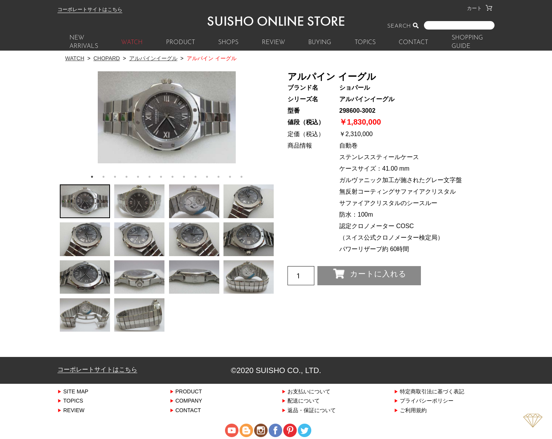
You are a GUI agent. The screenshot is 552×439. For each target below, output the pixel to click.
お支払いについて (309, 391)
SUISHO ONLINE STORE (276, 21)
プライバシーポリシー (426, 400)
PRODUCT (180, 42)
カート (479, 8)
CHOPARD (107, 58)
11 (207, 177)
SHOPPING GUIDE (467, 42)
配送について (304, 400)
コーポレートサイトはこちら (90, 9)
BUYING (319, 42)
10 (195, 177)
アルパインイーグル (153, 58)
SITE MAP (75, 391)
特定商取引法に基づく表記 (432, 391)
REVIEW (273, 42)
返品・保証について (312, 410)
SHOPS (228, 42)
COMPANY (189, 400)
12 (218, 177)
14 (241, 177)
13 (230, 177)
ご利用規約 (413, 410)
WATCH (132, 42)
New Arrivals (83, 42)
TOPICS (365, 42)
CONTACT (413, 42)
